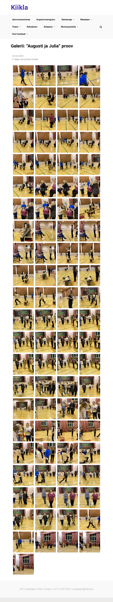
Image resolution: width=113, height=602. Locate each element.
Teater (15, 27)
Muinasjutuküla (68, 27)
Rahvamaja (67, 19)
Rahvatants (32, 27)
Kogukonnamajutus (46, 19)
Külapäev (48, 27)
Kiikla (19, 7)
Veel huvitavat (18, 34)
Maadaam (85, 19)
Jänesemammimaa (21, 19)
